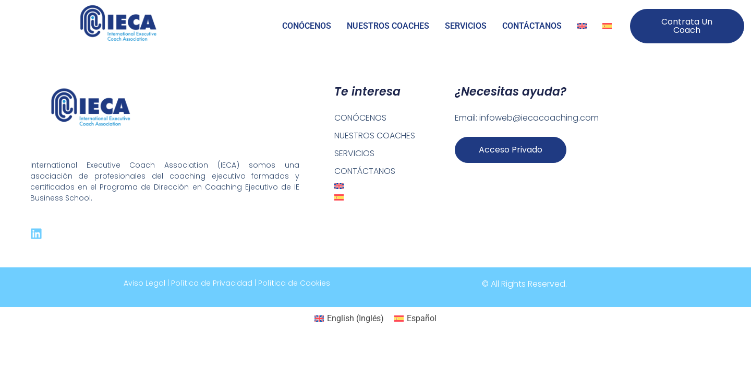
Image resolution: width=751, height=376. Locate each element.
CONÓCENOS (306, 26)
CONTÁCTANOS (532, 26)
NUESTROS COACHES (388, 26)
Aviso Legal (144, 283)
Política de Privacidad (211, 283)
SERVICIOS (466, 26)
